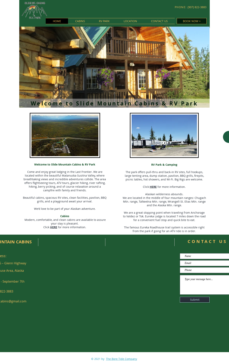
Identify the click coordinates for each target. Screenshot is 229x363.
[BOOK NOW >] (192, 21)
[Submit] (195, 300)
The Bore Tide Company (121, 359)
